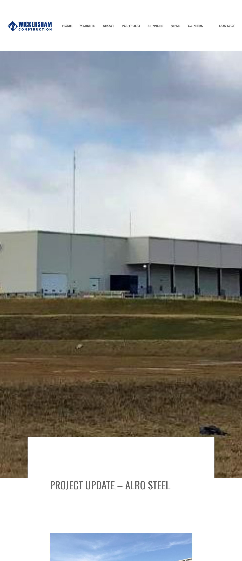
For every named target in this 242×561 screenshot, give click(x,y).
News (175, 26)
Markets (87, 26)
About (108, 26)
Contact (227, 26)
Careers (195, 26)
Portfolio (131, 26)
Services (155, 26)
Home (67, 26)
